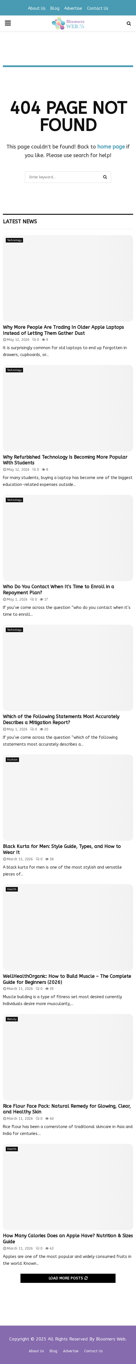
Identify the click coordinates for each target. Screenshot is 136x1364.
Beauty (11, 1019)
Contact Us (97, 8)
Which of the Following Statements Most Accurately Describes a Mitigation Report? (61, 719)
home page (111, 147)
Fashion (12, 759)
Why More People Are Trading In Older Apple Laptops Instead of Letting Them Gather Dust (63, 330)
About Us (37, 8)
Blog (54, 8)
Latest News (20, 221)
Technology (14, 240)
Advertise (73, 8)
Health (11, 889)
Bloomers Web (111, 1339)
